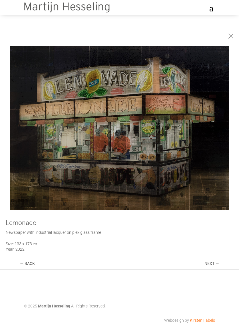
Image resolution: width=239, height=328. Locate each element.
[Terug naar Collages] (230, 36)
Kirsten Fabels (202, 320)
